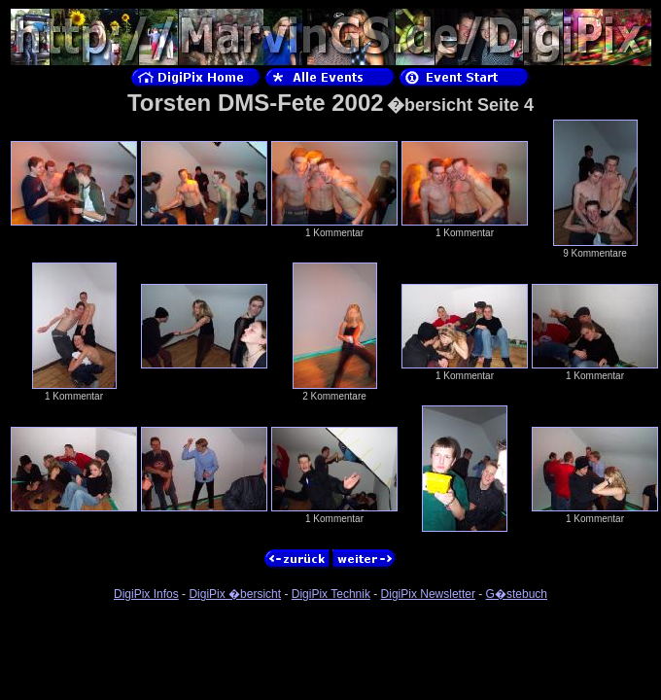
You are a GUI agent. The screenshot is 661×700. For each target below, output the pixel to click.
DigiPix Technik (331, 594)
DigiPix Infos (146, 594)
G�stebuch (516, 594)
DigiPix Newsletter (428, 594)
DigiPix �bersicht (235, 594)
